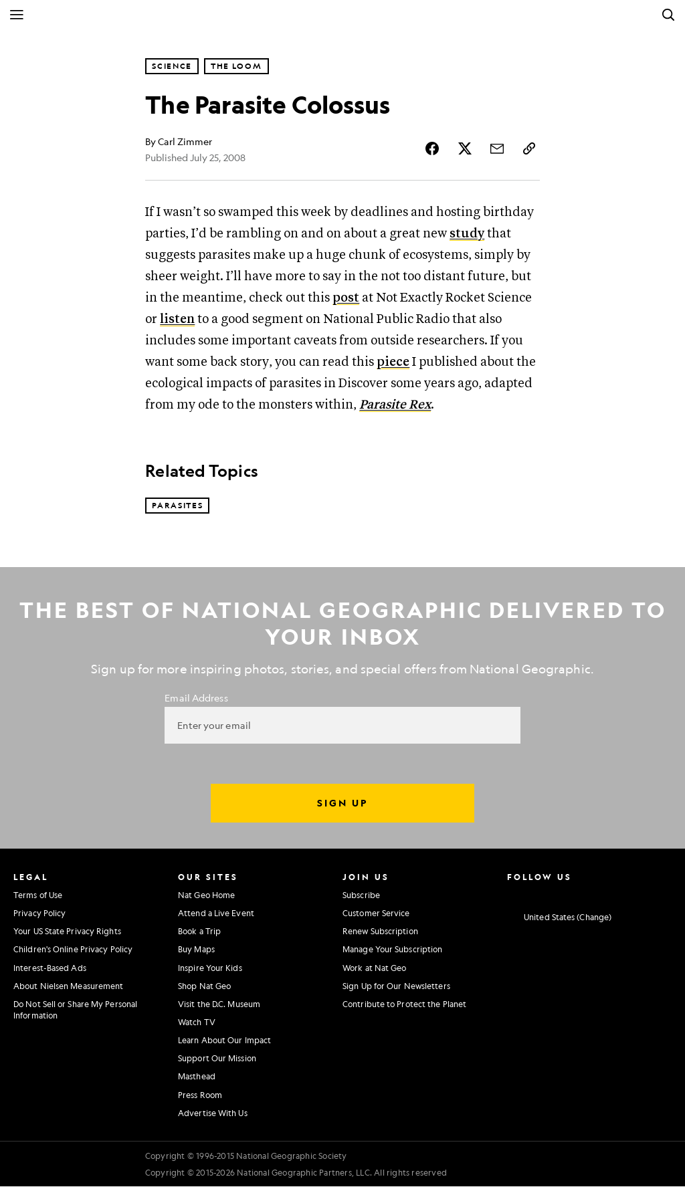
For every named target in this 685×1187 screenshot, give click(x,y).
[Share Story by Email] (497, 148)
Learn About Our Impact (224, 1041)
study (467, 234)
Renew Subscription (380, 932)
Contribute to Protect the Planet (404, 1004)
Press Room (200, 1095)
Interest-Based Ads (49, 968)
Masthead (196, 1077)
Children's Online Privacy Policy (72, 950)
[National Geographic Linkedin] (611, 894)
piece (393, 362)
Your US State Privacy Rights (67, 932)
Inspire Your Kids (210, 968)
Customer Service (376, 914)
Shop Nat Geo (204, 986)
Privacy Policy (39, 914)
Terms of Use (37, 895)
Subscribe (361, 895)
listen (177, 320)
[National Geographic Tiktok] (636, 894)
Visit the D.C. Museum (219, 1004)
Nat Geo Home (206, 895)
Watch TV (196, 1022)
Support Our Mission (217, 1059)
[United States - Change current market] (559, 918)
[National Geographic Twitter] (561, 894)
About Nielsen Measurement (68, 986)
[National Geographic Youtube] (586, 894)
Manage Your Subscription (392, 950)
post (345, 298)
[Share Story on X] (465, 148)
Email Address (196, 698)
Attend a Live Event (216, 914)
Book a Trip (199, 932)
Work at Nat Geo (374, 968)
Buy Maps (196, 950)
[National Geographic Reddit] (660, 894)
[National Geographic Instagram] (511, 894)
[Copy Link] (529, 148)
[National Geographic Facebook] (536, 894)
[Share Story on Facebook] (433, 148)
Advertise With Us (213, 1113)
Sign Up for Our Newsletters (396, 986)
